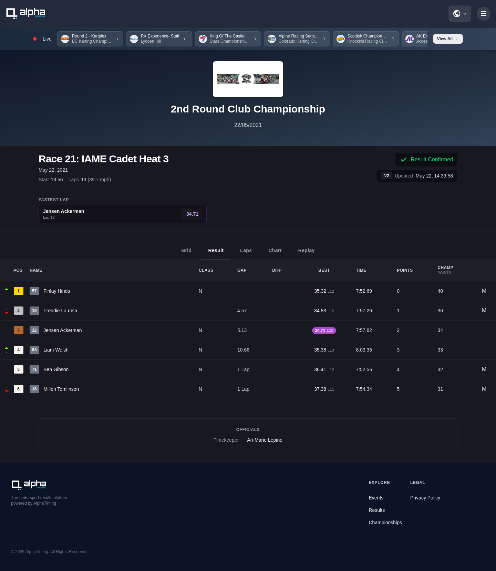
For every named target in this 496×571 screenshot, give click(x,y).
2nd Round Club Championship (248, 109)
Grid (186, 253)
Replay (306, 253)
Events (376, 497)
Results (377, 510)
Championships (385, 522)
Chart (274, 253)
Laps (246, 253)
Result (215, 253)
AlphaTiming (36, 551)
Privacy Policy (425, 497)
